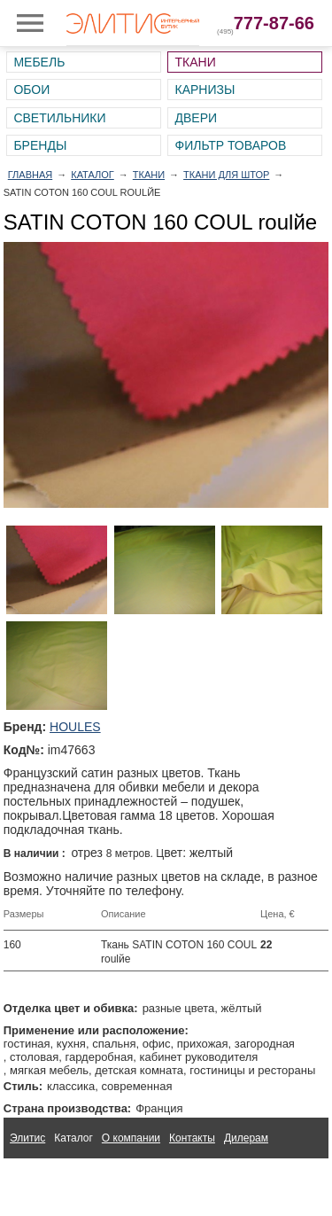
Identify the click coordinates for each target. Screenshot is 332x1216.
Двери (195, 118)
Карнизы (204, 89)
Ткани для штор (226, 174)
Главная (30, 174)
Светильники (59, 118)
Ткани (194, 62)
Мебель (39, 62)
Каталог (92, 174)
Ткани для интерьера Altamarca (87, 1179)
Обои (31, 89)
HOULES (75, 727)
